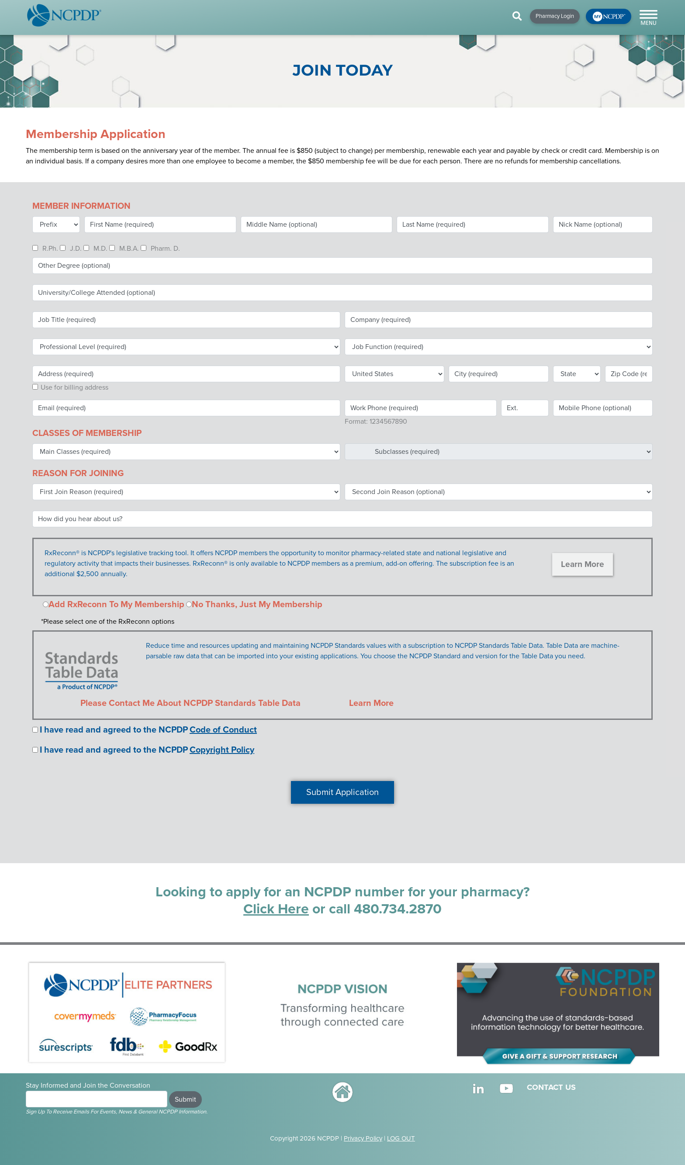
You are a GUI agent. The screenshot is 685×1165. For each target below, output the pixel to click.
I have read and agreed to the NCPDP (114, 730)
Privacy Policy (363, 1138)
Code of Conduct (223, 730)
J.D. (76, 248)
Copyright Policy (222, 750)
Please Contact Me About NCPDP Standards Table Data (190, 703)
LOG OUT (401, 1138)
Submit (185, 1099)
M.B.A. (129, 248)
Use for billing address (74, 387)
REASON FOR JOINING (78, 473)
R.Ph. (50, 248)
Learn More (582, 564)
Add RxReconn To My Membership (116, 604)
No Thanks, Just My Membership (257, 604)
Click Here (276, 909)
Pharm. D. (165, 248)
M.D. (100, 248)
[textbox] (499, 319)
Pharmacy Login (555, 16)
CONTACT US (551, 1087)
